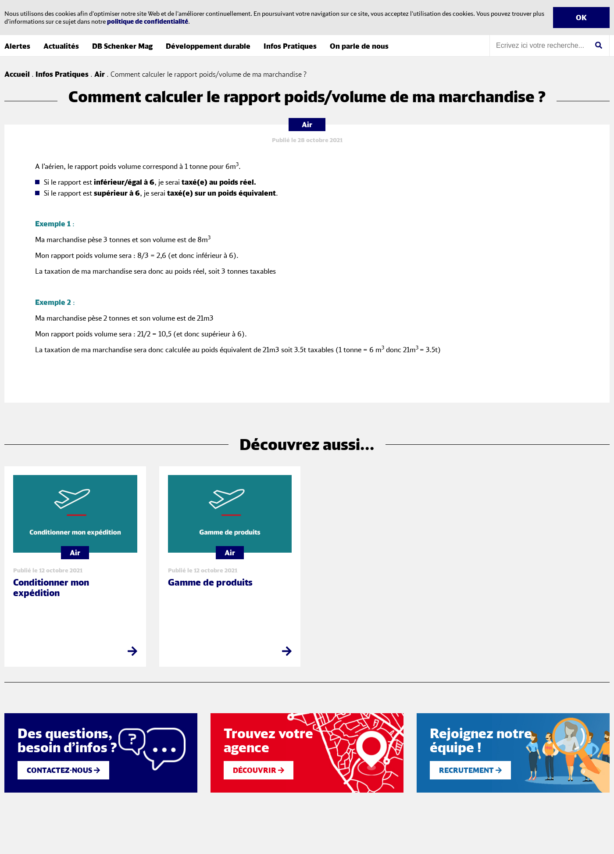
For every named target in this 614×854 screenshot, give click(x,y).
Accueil (17, 74)
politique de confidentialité (147, 21)
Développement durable (208, 46)
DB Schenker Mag (122, 46)
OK (581, 17)
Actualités (61, 46)
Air (99, 74)
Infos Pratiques (290, 46)
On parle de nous (359, 46)
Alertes (17, 46)
